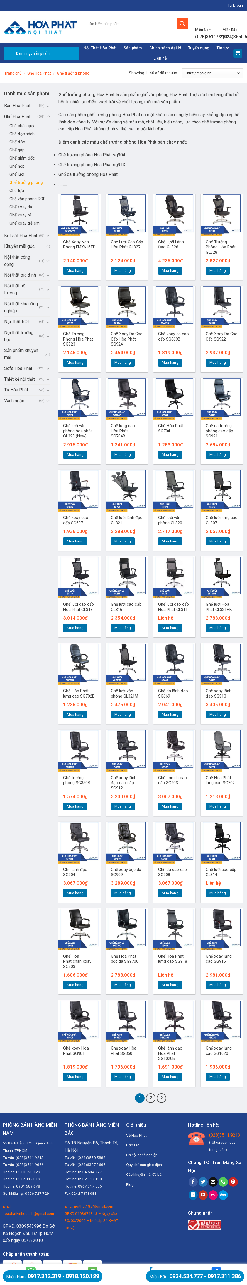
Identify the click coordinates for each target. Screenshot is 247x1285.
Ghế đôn (17, 142)
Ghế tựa (16, 190)
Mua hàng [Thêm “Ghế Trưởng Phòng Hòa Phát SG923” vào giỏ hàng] (75, 362)
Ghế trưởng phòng (26, 182)
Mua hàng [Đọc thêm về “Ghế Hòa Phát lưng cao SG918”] (170, 985)
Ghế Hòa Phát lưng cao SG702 (220, 780)
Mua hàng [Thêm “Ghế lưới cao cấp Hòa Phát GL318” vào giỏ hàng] (75, 628)
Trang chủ (13, 73)
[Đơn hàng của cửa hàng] (212, 73)
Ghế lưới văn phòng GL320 (170, 520)
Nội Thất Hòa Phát (100, 48)
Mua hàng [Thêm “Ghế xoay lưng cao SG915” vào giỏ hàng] (217, 985)
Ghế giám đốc (22, 158)
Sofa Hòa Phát (18, 368)
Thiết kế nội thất (19, 379)
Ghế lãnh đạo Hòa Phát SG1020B (170, 1053)
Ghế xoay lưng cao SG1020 (219, 1051)
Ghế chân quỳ (21, 125)
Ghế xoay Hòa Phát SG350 (123, 1051)
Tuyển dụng (198, 48)
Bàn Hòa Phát (17, 105)
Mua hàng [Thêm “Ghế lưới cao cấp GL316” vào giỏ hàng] (122, 628)
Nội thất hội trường (15, 289)
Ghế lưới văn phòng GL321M (124, 694)
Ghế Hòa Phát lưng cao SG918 (172, 959)
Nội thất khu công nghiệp (21, 307)
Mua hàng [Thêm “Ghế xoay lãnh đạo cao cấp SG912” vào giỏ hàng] (122, 806)
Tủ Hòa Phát (16, 389)
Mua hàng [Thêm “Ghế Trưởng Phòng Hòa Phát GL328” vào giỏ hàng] (217, 270)
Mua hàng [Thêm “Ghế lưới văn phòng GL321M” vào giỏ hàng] (122, 714)
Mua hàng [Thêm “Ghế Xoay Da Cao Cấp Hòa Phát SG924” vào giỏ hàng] (122, 362)
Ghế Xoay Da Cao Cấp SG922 (222, 337)
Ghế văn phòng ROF (27, 199)
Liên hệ (160, 58)
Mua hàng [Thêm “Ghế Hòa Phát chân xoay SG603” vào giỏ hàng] (75, 985)
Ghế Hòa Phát (39, 73)
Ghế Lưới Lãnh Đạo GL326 (171, 245)
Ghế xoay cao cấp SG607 (75, 520)
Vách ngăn (14, 400)
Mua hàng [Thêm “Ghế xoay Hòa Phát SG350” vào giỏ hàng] (122, 1077)
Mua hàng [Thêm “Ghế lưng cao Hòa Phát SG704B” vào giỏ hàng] (122, 455)
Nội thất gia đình (20, 275)
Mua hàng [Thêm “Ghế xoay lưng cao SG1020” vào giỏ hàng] (217, 1077)
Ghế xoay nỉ (20, 215)
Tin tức (223, 48)
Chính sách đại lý (165, 48)
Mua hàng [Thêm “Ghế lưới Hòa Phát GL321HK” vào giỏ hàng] (217, 628)
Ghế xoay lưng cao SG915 (219, 959)
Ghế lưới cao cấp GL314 (221, 872)
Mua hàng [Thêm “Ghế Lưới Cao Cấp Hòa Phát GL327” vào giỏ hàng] (122, 270)
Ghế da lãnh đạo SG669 (173, 694)
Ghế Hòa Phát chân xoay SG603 (77, 961)
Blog (130, 1184)
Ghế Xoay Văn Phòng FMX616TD (79, 245)
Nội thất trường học (18, 336)
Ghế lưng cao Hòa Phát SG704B (123, 431)
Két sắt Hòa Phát (20, 235)
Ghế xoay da (20, 207)
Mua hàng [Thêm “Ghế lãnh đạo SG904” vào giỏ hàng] (75, 893)
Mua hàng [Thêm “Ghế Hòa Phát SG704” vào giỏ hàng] (170, 455)
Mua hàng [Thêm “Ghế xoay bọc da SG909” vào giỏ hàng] (122, 893)
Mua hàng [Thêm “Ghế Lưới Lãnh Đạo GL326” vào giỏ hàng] (170, 270)
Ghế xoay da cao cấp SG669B (173, 337)
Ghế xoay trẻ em (24, 223)
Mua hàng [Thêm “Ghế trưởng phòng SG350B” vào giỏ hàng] (75, 806)
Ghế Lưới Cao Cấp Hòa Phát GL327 (127, 245)
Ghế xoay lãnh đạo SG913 (218, 694)
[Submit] (182, 23)
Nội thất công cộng (17, 260)
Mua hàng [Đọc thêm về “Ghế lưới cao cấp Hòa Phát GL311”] (170, 628)
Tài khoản (235, 5)
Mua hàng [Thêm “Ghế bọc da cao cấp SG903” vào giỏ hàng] (170, 806)
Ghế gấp (17, 150)
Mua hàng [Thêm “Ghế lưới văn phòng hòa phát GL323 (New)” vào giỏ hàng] (75, 455)
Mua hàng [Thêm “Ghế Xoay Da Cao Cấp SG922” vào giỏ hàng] (217, 362)
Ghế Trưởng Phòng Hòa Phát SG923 (78, 339)
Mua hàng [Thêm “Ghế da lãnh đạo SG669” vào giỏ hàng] (170, 714)
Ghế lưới (16, 174)
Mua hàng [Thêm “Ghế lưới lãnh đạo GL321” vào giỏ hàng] (122, 541)
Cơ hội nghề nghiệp (142, 1155)
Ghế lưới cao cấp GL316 (126, 607)
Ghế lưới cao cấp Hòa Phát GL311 (173, 607)
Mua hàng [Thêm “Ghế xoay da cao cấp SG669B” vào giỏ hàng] (170, 362)
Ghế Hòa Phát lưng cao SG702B (79, 694)
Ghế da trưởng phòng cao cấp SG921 (219, 431)
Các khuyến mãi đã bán (144, 1174)
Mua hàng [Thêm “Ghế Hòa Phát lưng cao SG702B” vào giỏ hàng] (75, 714)
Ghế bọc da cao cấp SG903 (172, 780)
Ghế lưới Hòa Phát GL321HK (219, 607)
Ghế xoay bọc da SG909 (126, 872)
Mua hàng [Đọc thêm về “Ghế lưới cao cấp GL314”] (217, 893)
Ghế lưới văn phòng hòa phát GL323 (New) (77, 431)
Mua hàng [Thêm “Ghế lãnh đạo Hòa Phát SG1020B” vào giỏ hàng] (170, 1077)
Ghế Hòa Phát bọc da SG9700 (124, 959)
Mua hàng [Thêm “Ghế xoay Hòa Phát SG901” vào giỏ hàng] (75, 1077)
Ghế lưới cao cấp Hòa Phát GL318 (78, 607)
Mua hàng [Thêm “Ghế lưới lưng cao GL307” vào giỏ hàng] (217, 541)
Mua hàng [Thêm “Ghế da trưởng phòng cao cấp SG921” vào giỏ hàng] (217, 455)
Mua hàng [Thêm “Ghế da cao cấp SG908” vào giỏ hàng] (170, 893)
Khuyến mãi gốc (19, 246)
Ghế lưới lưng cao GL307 (222, 520)
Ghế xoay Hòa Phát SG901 (76, 1051)
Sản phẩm (133, 48)
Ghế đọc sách (22, 134)
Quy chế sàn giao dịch (144, 1164)
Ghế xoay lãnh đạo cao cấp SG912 (123, 783)
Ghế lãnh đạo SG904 (75, 872)
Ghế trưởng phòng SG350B (76, 780)
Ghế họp (17, 166)
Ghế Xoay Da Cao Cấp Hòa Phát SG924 (127, 339)
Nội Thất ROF (17, 321)
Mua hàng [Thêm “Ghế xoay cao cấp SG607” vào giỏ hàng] (75, 541)
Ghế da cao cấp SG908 (172, 872)
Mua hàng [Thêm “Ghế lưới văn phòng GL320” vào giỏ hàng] (170, 541)
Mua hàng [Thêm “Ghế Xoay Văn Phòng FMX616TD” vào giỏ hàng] (75, 270)
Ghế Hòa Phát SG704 (171, 428)
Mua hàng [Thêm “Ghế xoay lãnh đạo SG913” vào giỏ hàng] (217, 714)
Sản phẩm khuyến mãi (21, 354)
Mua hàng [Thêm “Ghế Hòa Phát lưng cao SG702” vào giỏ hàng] (217, 806)
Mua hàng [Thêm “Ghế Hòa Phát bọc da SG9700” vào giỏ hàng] (122, 985)
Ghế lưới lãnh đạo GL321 (127, 520)
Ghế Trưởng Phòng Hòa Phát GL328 (221, 247)
